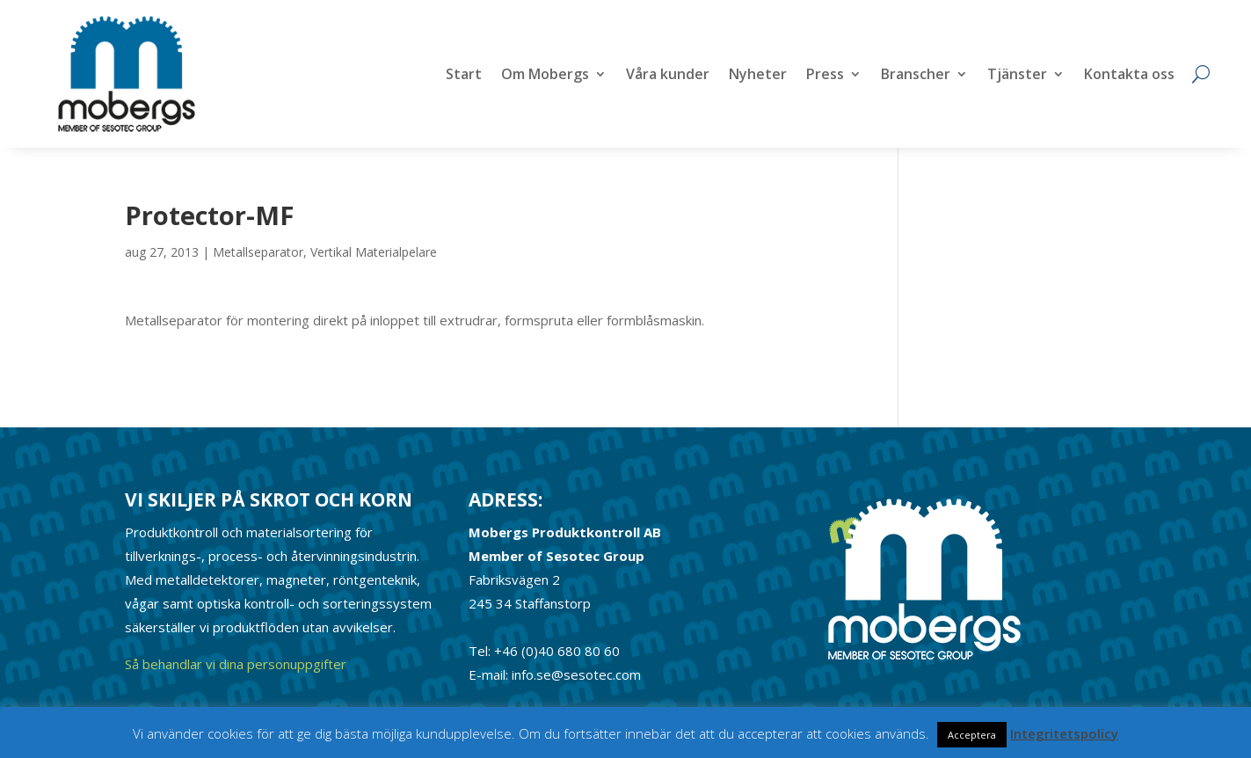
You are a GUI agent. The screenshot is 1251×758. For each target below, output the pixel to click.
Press (825, 76)
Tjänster (1017, 76)
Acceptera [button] (972, 734)
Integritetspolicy (1064, 733)
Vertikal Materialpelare (373, 252)
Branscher (915, 76)
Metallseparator (258, 252)
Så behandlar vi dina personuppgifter (235, 664)
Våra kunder (667, 76)
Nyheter (758, 76)
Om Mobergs (545, 76)
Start (464, 76)
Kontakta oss (1129, 76)
